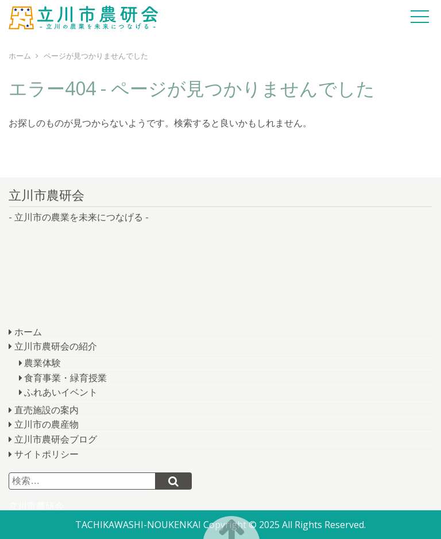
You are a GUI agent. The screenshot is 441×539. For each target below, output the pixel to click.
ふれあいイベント (61, 392)
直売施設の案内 (46, 410)
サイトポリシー (46, 454)
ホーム (28, 331)
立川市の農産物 (46, 424)
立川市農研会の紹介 (55, 346)
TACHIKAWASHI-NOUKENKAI (138, 524)
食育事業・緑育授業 (65, 377)
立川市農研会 (83, 17)
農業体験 (42, 362)
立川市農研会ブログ (55, 439)
